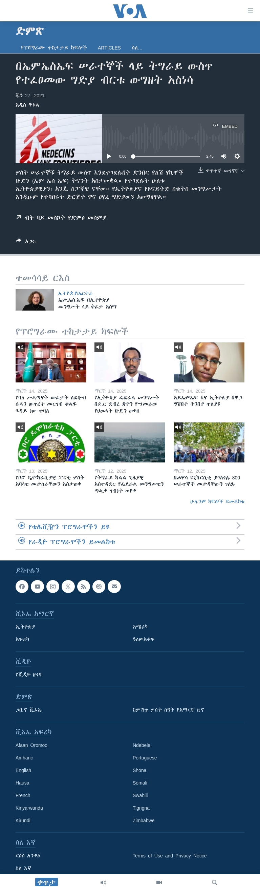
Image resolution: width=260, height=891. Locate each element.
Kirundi (23, 820)
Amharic (24, 758)
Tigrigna (141, 808)
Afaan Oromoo (31, 745)
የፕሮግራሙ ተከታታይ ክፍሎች (54, 48)
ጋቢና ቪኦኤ (29, 710)
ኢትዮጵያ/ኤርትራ (75, 293)
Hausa (22, 783)
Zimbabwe (144, 820)
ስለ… (137, 48)
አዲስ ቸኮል (28, 105)
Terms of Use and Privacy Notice (170, 856)
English (23, 770)
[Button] (26, 242)
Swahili (140, 795)
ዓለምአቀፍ (144, 639)
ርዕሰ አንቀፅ (28, 856)
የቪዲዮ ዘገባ (29, 675)
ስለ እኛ (23, 868)
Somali (140, 783)
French (23, 795)
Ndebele (141, 745)
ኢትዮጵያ (25, 627)
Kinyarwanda (29, 808)
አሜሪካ (140, 627)
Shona (139, 770)
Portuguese (145, 758)
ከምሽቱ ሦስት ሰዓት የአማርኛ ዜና (168, 710)
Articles (109, 48)
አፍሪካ (22, 639)
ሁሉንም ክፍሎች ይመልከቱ (217, 501)
